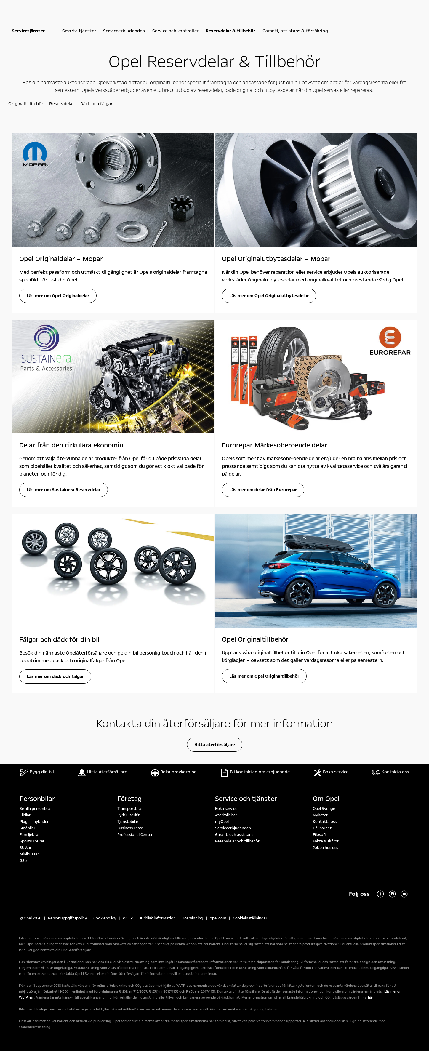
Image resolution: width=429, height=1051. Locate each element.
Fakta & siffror (326, 841)
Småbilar (27, 828)
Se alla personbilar (36, 808)
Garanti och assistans (234, 834)
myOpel (222, 821)
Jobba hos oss (325, 847)
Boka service (226, 808)
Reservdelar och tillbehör (237, 841)
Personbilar (37, 798)
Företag (129, 798)
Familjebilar (30, 834)
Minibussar (29, 854)
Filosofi (319, 834)
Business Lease (130, 828)
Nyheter (320, 815)
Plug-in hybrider (34, 821)
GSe (23, 860)
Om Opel (326, 798)
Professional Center (135, 834)
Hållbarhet (322, 828)
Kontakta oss (325, 821)
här (370, 997)
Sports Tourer (32, 841)
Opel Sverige (324, 808)
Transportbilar (130, 808)
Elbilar (25, 815)
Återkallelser (226, 815)
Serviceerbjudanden (233, 828)
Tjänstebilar (127, 821)
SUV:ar (25, 847)
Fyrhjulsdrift (128, 815)
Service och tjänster (246, 798)
